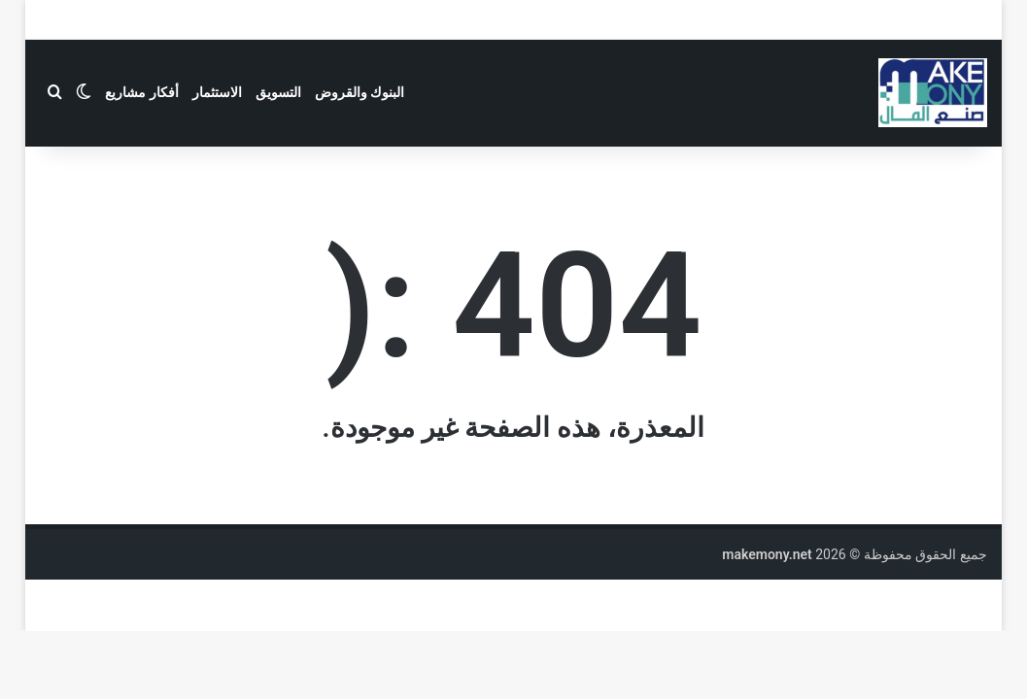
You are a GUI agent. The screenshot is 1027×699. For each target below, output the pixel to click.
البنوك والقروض (359, 92)
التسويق (278, 92)
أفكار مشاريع (141, 92)
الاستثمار (217, 92)
